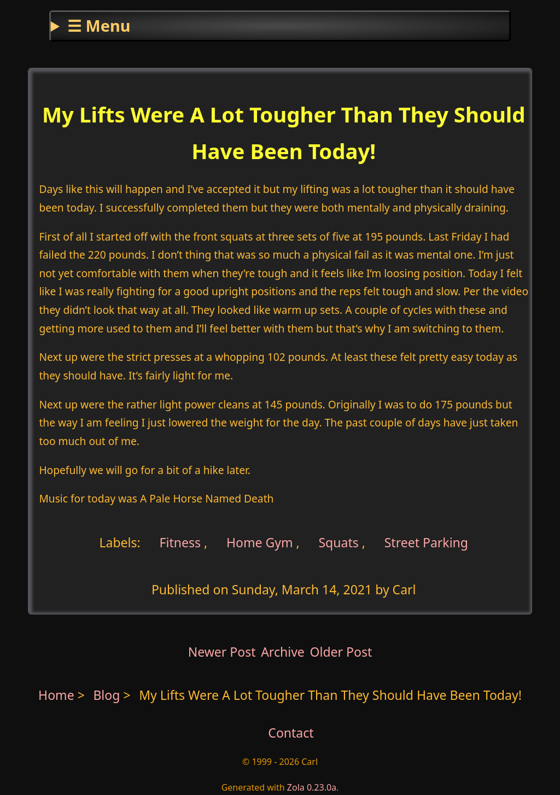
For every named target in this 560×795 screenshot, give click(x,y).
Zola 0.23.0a (311, 787)
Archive (283, 651)
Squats (338, 542)
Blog (108, 695)
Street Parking (426, 542)
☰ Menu (98, 25)
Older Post (341, 651)
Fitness (178, 542)
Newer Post (222, 651)
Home (56, 695)
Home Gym (259, 542)
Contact (290, 732)
